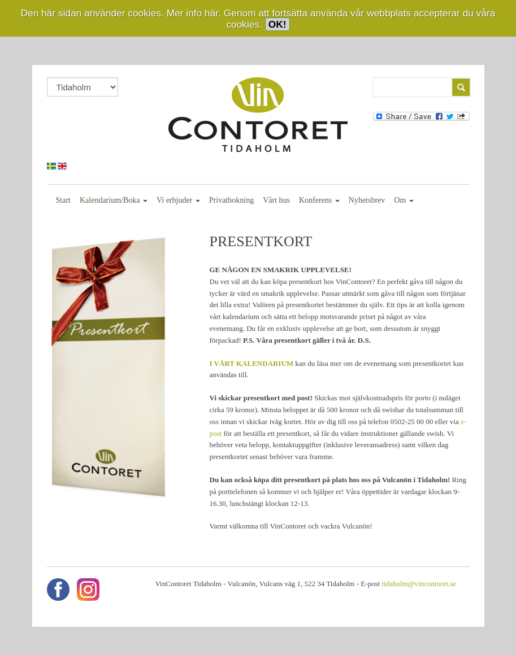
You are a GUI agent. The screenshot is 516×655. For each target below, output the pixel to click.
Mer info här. (194, 13)
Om (404, 200)
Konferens (319, 200)
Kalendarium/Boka (114, 200)
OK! (277, 24)
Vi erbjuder (178, 200)
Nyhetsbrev (367, 200)
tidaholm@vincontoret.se (418, 583)
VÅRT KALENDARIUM (254, 363)
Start (63, 200)
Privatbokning (231, 200)
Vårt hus (276, 200)
